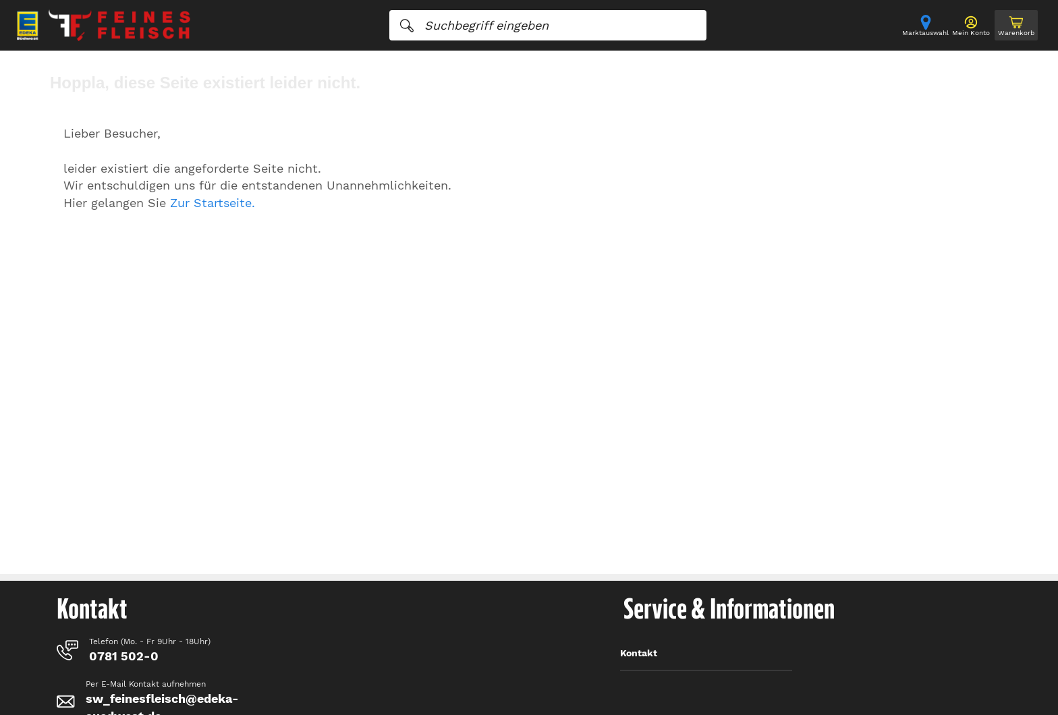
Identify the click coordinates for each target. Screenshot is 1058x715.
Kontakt (638, 653)
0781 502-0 (124, 656)
